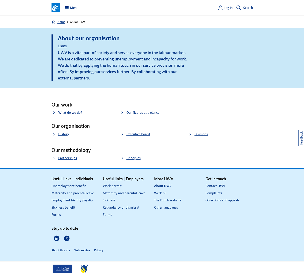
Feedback (301, 138)
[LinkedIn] (57, 238)
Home (58, 22)
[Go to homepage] (56, 7)
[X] (67, 238)
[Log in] (225, 7)
